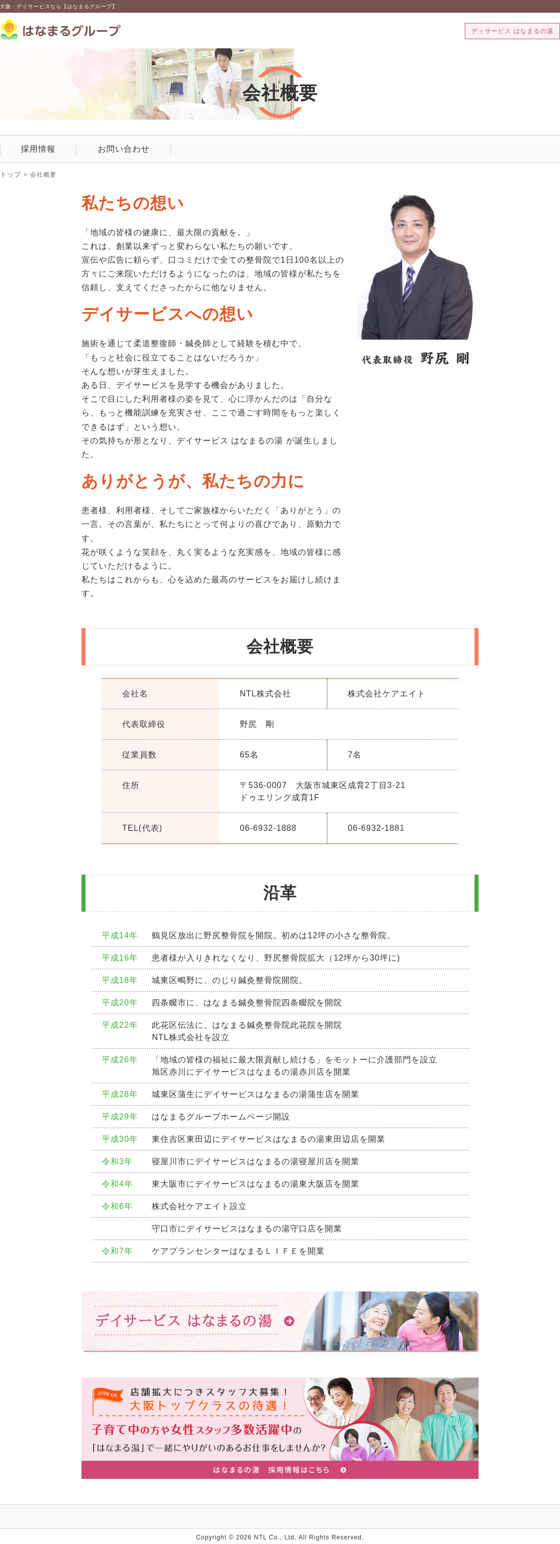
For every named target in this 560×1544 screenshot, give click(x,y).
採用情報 (38, 149)
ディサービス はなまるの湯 (512, 31)
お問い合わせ (124, 149)
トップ (10, 174)
